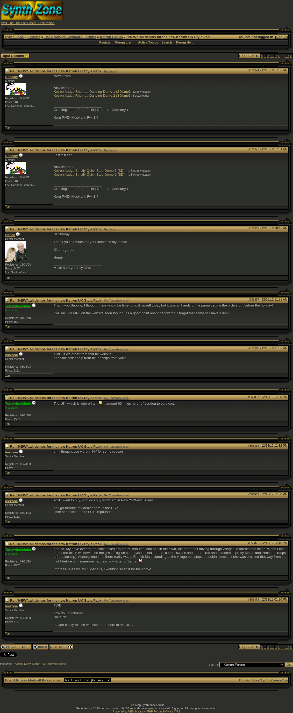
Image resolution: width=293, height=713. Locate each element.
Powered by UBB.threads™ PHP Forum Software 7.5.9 (146, 711)
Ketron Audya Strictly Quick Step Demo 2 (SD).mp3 (93, 174)
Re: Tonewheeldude (116, 300)
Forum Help (185, 42)
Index (40, 647)
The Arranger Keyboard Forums (70, 37)
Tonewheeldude (56, 663)
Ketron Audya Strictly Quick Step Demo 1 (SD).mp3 (93, 171)
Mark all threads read (45, 680)
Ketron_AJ (38, 663)
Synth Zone (14, 37)
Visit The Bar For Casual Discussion (28, 23)
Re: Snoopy (111, 229)
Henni (10, 235)
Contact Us (248, 680)
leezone (11, 355)
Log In (281, 37)
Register (105, 42)
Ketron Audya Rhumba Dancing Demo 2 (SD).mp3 (92, 95)
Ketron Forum (111, 37)
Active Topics (148, 42)
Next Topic (61, 647)
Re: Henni (110, 71)
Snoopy (11, 77)
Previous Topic (15, 647)
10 (287, 56)
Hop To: (214, 664)
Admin (19, 663)
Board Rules (15, 680)
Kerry (27, 663)
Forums (33, 37)
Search (166, 42)
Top (7, 127)
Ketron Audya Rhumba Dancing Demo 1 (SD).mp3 (92, 92)
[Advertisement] (198, 12)
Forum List (123, 42)
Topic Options (14, 56)
